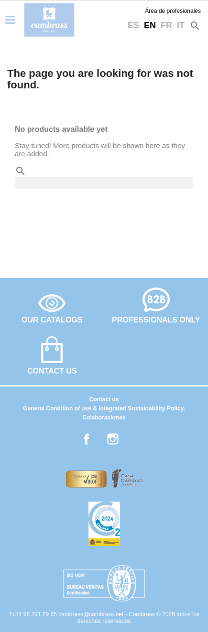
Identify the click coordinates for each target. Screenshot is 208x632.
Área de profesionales (173, 11)
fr (166, 25)
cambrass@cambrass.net (91, 614)
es (133, 25)
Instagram (112, 439)
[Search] (104, 183)
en (150, 25)
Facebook (86, 439)
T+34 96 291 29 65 (33, 614)
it (181, 25)
